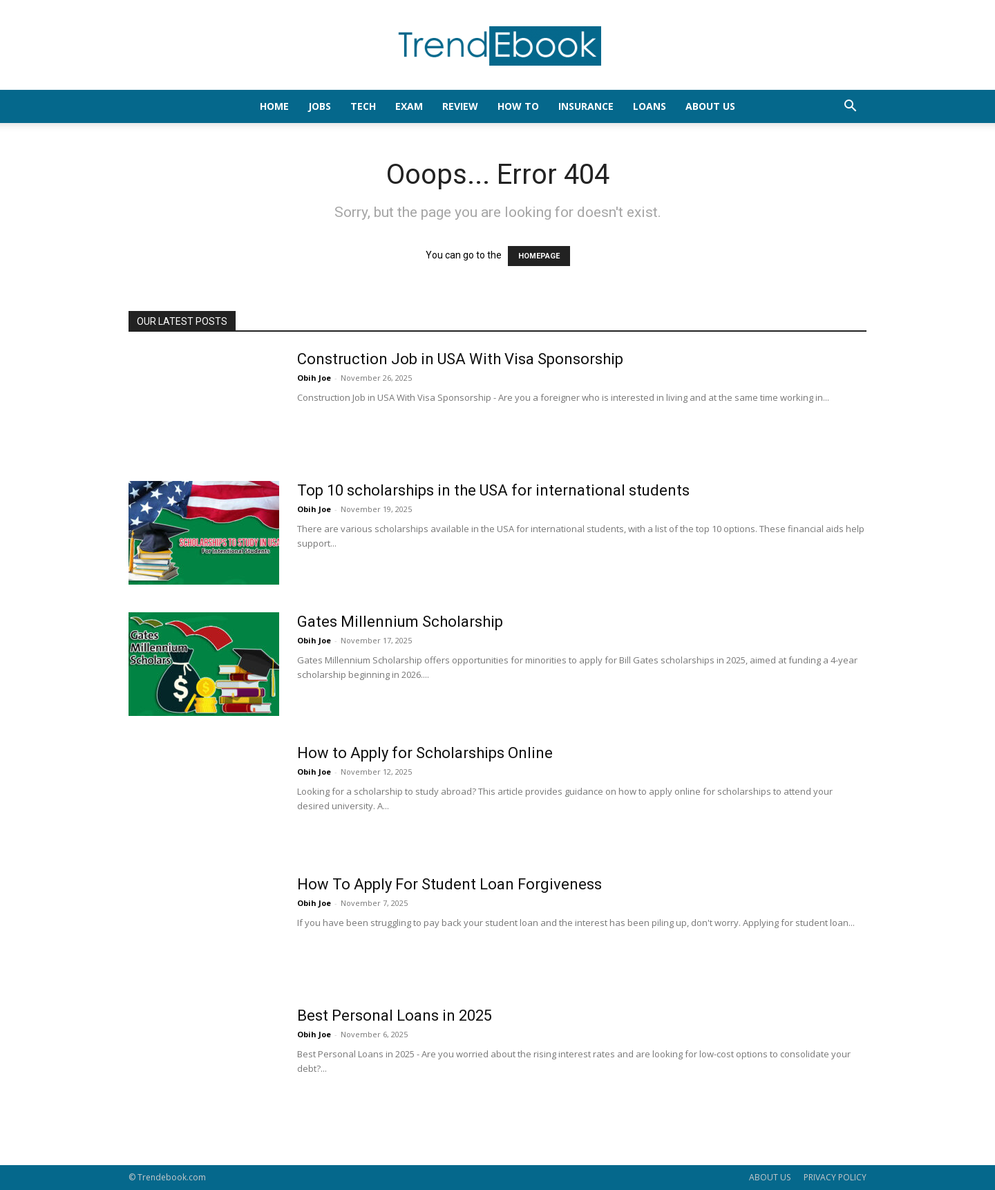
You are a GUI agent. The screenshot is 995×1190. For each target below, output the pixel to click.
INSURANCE (586, 106)
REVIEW (460, 106)
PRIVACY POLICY (835, 1177)
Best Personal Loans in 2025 (394, 1015)
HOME (274, 106)
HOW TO (518, 106)
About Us (710, 106)
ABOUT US (769, 1177)
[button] (849, 107)
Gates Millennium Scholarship (400, 621)
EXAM (409, 106)
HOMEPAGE (539, 256)
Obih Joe (314, 377)
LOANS (649, 106)
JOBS (319, 106)
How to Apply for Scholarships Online (425, 753)
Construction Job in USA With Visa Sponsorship (460, 359)
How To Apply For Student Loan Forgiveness (449, 884)
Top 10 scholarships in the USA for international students (493, 490)
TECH (363, 106)
